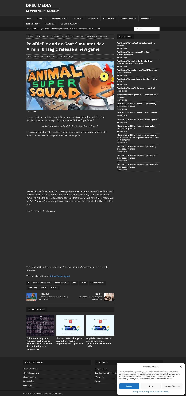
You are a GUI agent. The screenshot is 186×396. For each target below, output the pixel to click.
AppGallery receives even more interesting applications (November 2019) (99, 342)
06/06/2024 (123, 91)
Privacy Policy (138, 391)
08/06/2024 (123, 84)
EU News (92, 18)
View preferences (172, 386)
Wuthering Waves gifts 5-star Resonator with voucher (137, 95)
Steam (44, 287)
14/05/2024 (123, 109)
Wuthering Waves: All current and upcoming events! (137, 80)
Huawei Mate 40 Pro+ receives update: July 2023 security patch (136, 127)
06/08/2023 (123, 122)
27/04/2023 (123, 161)
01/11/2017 (34, 56)
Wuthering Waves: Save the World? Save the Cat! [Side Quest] (137, 71)
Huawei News (127, 18)
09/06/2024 (123, 66)
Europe (40, 18)
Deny (150, 386)
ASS (74, 283)
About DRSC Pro (29, 377)
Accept (129, 386)
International (58, 18)
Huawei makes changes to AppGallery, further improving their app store (69, 341)
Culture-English (69, 56)
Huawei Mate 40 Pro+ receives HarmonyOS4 (137, 119)
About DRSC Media (162, 391)
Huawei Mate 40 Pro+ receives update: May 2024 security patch (136, 104)
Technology (32, 24)
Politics (77, 18)
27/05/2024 (123, 100)
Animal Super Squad (60, 276)
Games (83, 283)
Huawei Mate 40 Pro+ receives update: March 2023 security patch (137, 165)
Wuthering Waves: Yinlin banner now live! (136, 88)
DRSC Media (47, 56)
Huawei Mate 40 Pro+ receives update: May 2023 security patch (136, 147)
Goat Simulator (97, 283)
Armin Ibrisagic (62, 283)
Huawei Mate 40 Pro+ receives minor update (137, 113)
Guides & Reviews (69, 24)
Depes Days (108, 18)
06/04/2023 (123, 170)
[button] (181, 366)
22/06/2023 (123, 143)
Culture (49, 24)
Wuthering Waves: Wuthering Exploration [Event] (136, 44)
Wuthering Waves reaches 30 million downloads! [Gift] (133, 53)
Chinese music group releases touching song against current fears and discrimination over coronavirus (39, 343)
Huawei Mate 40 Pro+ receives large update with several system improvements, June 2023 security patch (138, 137)
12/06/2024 (123, 48)
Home (28, 18)
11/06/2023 (123, 152)
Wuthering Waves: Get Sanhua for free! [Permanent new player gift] (134, 62)
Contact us (27, 385)
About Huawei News (31, 373)
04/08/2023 (123, 131)
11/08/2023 (123, 116)
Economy (145, 18)
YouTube (55, 287)
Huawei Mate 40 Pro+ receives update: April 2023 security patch (137, 156)
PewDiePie (32, 287)
